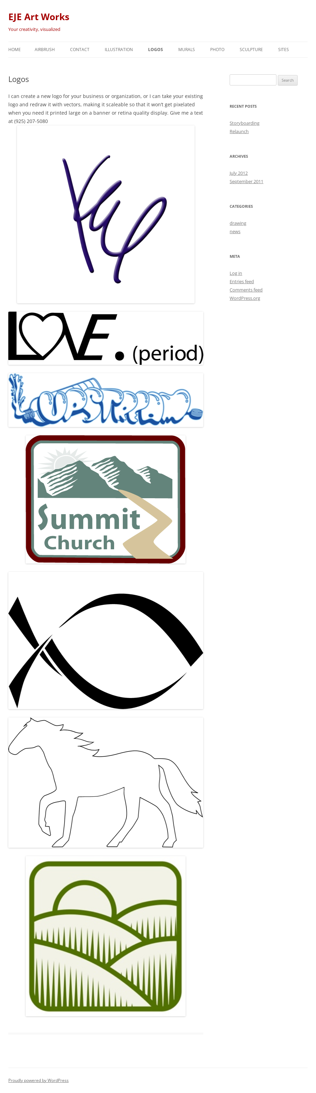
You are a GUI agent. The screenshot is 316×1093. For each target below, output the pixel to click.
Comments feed (246, 290)
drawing (238, 223)
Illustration (119, 49)
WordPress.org (245, 298)
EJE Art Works (38, 16)
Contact (79, 49)
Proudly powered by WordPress (38, 1080)
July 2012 (239, 173)
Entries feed (242, 281)
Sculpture (251, 49)
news (235, 231)
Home (14, 49)
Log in (236, 273)
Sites (283, 49)
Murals (186, 49)
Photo (217, 49)
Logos (155, 49)
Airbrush (45, 49)
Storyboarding (244, 123)
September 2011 (246, 181)
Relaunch (239, 131)
